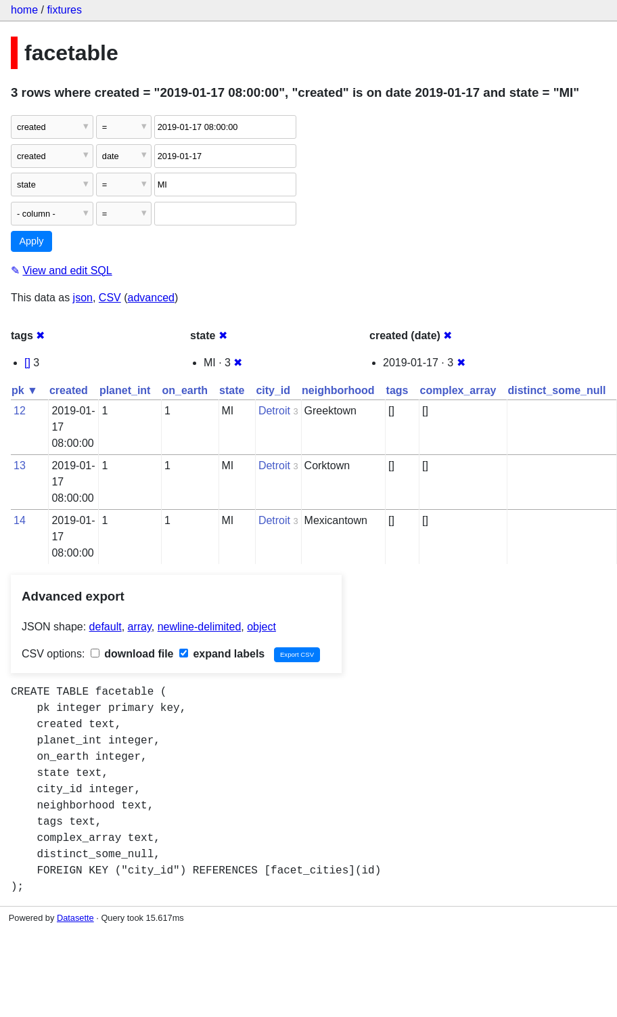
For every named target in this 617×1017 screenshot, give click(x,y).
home (24, 10)
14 (20, 520)
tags (397, 390)
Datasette (75, 918)
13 (20, 465)
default (105, 626)
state (231, 390)
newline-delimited (200, 626)
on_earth (185, 390)
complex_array (458, 390)
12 (20, 410)
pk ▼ (25, 390)
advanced (151, 297)
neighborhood (338, 390)
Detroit (274, 410)
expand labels (222, 653)
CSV (110, 297)
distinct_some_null (556, 390)
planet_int (125, 390)
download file (132, 653)
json (83, 297)
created (68, 390)
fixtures (64, 10)
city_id (273, 390)
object (261, 626)
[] (27, 362)
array (140, 626)
